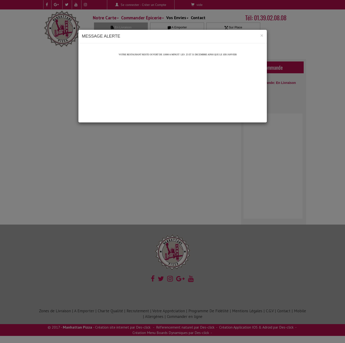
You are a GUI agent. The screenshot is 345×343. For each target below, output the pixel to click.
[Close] (261, 35)
